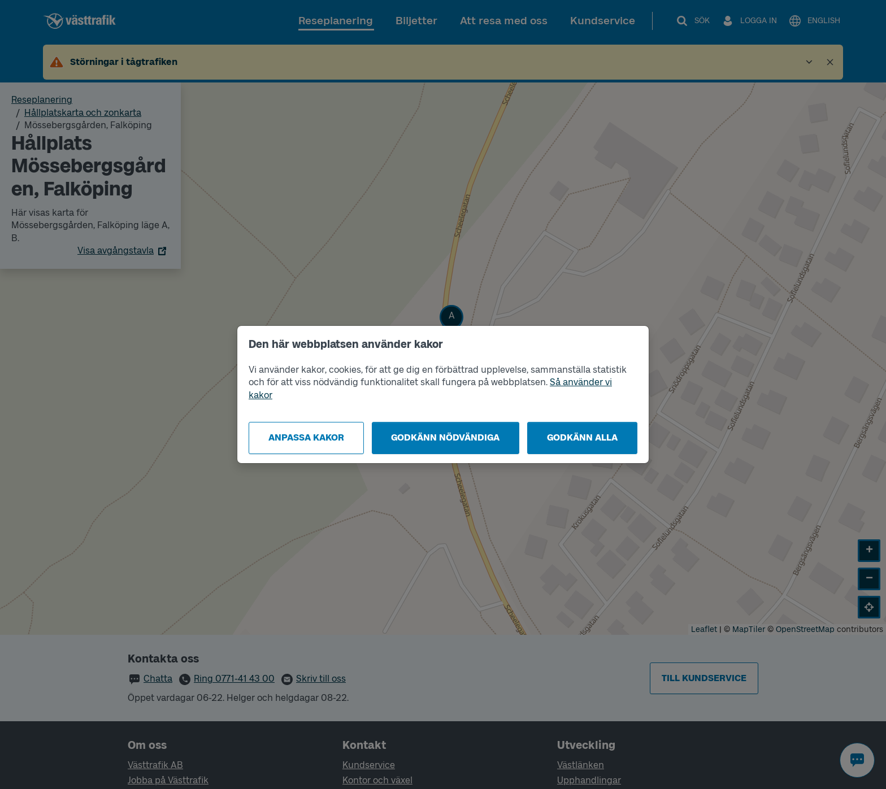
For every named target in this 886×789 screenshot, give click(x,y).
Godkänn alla (582, 437)
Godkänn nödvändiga (445, 437)
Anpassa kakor (306, 437)
